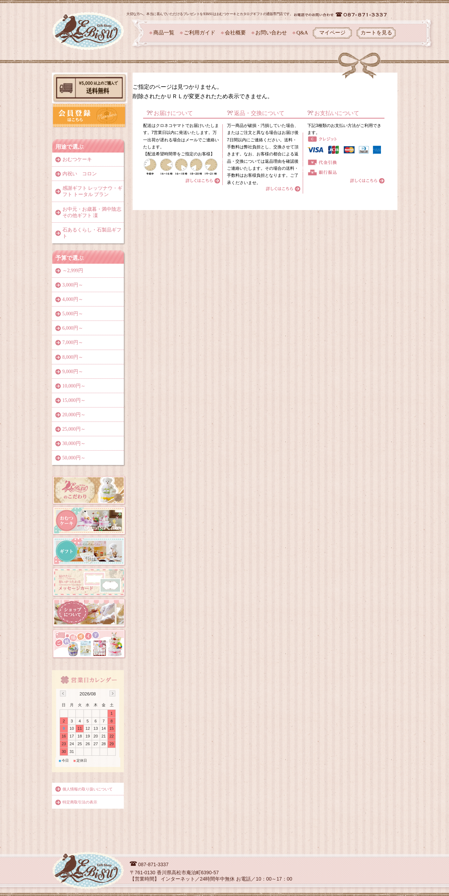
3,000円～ (72, 285)
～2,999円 (72, 270)
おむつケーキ (77, 159)
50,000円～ (74, 457)
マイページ (332, 32)
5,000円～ (72, 313)
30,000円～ (74, 443)
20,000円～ (74, 414)
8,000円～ (72, 357)
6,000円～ (72, 328)
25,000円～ (74, 429)
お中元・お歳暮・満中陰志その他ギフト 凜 (91, 212)
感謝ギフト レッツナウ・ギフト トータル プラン (92, 191)
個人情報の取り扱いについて (87, 789)
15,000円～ (74, 400)
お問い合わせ (271, 32)
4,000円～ (72, 299)
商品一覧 (163, 32)
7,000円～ (72, 342)
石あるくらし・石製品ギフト (91, 233)
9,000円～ (72, 371)
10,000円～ (74, 386)
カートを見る (376, 32)
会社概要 (235, 32)
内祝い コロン (79, 173)
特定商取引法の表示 (79, 802)
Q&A (302, 32)
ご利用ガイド (199, 32)
